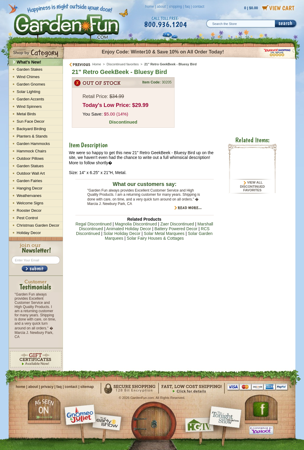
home (149, 6)
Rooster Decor (29, 210)
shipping (175, 6)
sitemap (87, 387)
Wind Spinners (29, 106)
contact (198, 6)
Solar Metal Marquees (164, 233)
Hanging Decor (29, 188)
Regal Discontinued (93, 224)
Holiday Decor (29, 232)
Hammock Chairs (31, 151)
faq (187, 6)
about (161, 6)
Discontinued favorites (123, 64)
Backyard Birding (31, 129)
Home (96, 64)
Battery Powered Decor (175, 228)
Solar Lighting (28, 91)
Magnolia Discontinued (136, 224)
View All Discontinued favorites (252, 186)
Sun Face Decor (31, 121)
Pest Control (27, 218)
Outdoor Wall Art (31, 173)
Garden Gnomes (31, 84)
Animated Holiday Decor (128, 228)
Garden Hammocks (33, 143)
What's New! (29, 62)
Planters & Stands (32, 136)
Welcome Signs (30, 203)
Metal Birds (26, 114)
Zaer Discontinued (177, 224)
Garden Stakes (29, 69)
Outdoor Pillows (30, 158)
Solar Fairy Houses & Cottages (155, 238)
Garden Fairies (29, 181)
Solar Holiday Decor (121, 233)
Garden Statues (30, 166)
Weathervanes (29, 195)
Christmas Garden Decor (38, 225)
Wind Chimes (28, 77)
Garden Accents (30, 99)
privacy (47, 387)
